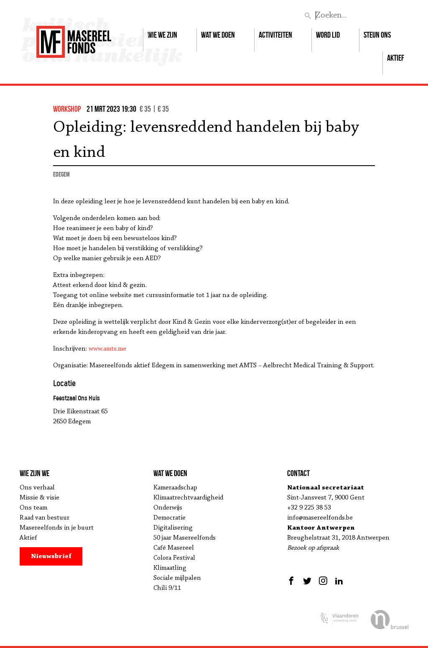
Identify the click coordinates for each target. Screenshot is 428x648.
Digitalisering (173, 528)
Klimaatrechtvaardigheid (188, 497)
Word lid (328, 34)
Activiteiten (275, 34)
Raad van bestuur (44, 518)
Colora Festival (174, 558)
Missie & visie (39, 497)
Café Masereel (173, 548)
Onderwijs (167, 508)
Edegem (61, 174)
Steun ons (377, 34)
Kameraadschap (175, 487)
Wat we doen (218, 34)
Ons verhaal (37, 487)
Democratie (169, 518)
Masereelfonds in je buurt (57, 528)
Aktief (395, 57)
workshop (67, 108)
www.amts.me (107, 349)
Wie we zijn (162, 34)
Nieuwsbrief (51, 556)
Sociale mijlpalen (177, 578)
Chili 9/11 (167, 588)
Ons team (33, 508)
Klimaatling (169, 568)
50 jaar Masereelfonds (184, 538)
